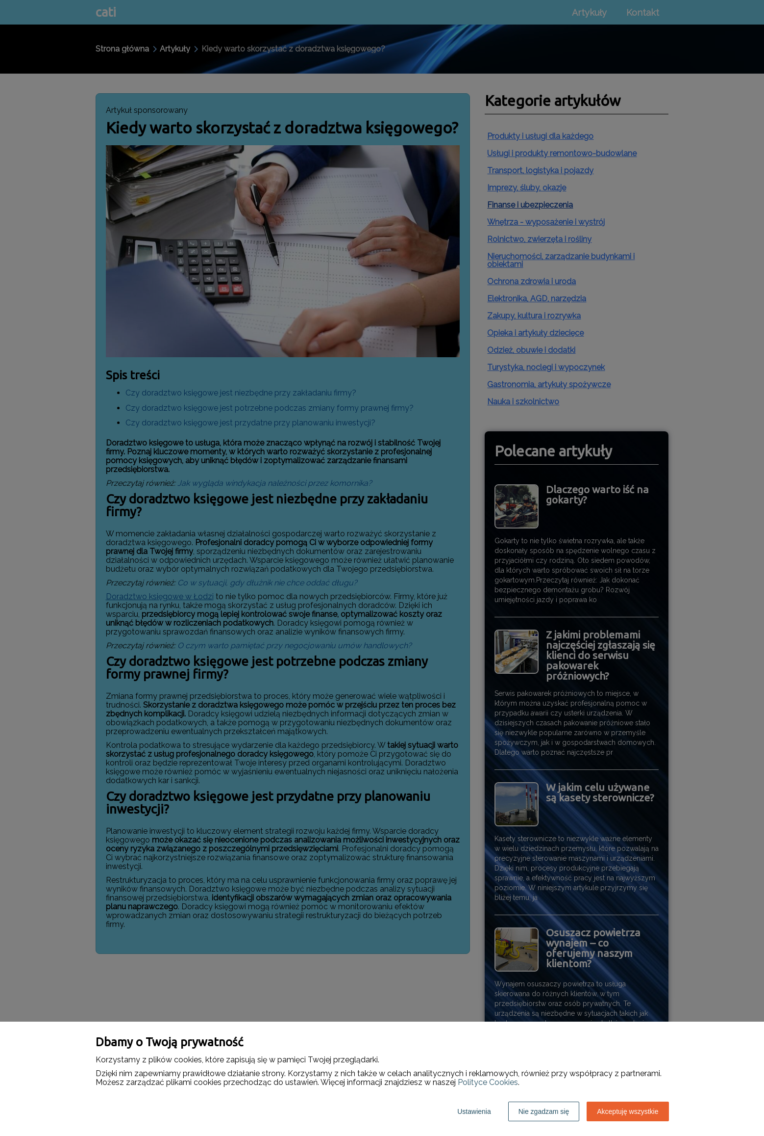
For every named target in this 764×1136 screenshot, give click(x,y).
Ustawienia (474, 1111)
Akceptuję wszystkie (627, 1111)
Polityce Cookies (488, 1082)
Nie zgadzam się (543, 1111)
